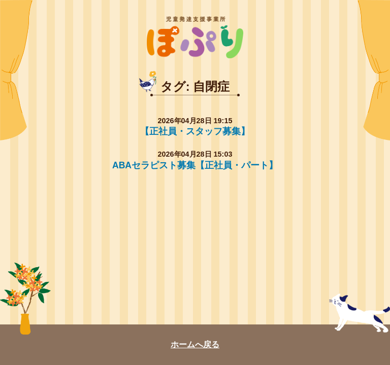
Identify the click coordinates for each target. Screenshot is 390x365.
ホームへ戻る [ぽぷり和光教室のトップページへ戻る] (195, 344)
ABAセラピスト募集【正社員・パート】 (195, 165)
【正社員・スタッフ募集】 (195, 131)
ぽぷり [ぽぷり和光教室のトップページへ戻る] (195, 37)
